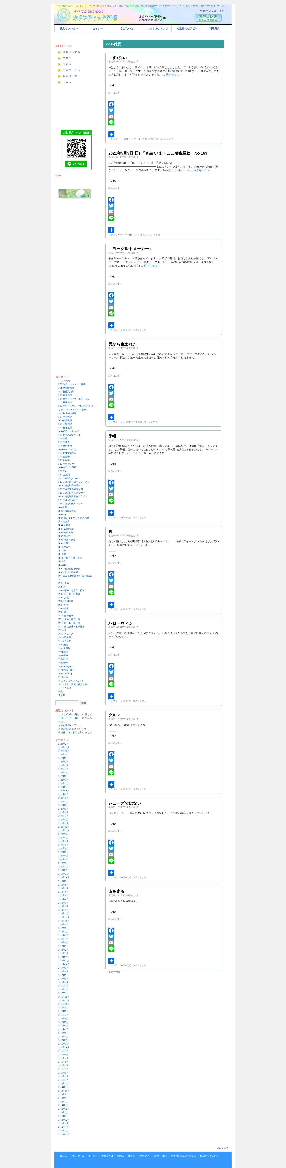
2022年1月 (63, 779)
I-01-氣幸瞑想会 (66, 388)
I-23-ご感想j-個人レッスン (71, 503)
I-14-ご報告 (64, 442)
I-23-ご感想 (64, 474)
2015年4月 (63, 1069)
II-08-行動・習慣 (66, 539)
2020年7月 (63, 845)
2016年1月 (63, 1036)
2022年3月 (63, 772)
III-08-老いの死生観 (68, 572)
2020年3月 (63, 859)
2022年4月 (63, 769)
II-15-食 (62, 561)
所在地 (131, 1155)
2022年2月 (63, 776)
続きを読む (174, 74)
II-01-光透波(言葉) (67, 511)
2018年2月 (63, 949)
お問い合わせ (160, 1155)
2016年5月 (63, 1022)
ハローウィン (120, 623)
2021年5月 (63, 808)
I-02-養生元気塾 (66, 391)
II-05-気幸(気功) (66, 529)
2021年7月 (63, 801)
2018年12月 (64, 913)
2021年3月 (63, 816)
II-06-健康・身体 (66, 532)
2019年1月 (63, 910)
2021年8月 (63, 798)
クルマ (114, 715)
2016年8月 (63, 1011)
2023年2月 (63, 743)
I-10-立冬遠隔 (65, 427)
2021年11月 (64, 787)
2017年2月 (63, 989)
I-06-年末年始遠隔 (67, 413)
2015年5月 (63, 1065)
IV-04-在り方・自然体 (69, 594)
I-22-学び (62, 471)
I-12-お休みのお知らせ (69, 435)
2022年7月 (63, 761)
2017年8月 (63, 971)
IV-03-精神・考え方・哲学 (71, 590)
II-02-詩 (62, 514)
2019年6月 (63, 892)
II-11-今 (62, 550)
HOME (63, 1155)
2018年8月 (63, 928)
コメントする (166, 139)
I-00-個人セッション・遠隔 (72, 384)
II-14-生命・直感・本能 (70, 557)
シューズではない (124, 803)
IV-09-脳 (62, 612)
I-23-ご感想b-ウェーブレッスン (74, 482)
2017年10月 (64, 964)
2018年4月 (63, 942)
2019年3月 (63, 903)
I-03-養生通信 (65, 395)
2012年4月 (63, 1127)
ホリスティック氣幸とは (100, 1155)
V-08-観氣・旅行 (66, 670)
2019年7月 (63, 888)
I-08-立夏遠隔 (65, 420)
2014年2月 (63, 1101)
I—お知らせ (64, 380)
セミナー (97, 28)
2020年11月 (64, 830)
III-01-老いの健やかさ (69, 568)
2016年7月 (63, 1015)
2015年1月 (63, 1080)
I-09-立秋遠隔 (65, 424)
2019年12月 (64, 870)
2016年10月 (64, 1004)
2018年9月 (63, 924)
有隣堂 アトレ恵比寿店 (70, 732)
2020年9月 (63, 837)
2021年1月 (63, 823)
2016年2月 (63, 1033)
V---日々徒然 (140, 139)
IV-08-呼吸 (63, 608)
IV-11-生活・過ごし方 (69, 619)
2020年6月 (63, 848)
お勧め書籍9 (64, 725)
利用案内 (214, 28)
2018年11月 (64, 917)
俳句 (60, 691)
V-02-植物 (63, 652)
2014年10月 (64, 1091)
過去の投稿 (114, 972)
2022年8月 (63, 758)
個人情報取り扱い (209, 1155)
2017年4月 (63, 982)
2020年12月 (64, 827)
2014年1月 (63, 1105)
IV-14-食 (62, 630)
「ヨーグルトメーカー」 (130, 248)
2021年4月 (63, 812)
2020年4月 (63, 855)
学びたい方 (126, 28)
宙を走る (116, 891)
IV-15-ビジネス (65, 633)
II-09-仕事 (63, 543)
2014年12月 (64, 1083)
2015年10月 (64, 1047)
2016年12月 (64, 997)
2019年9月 (63, 881)
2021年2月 (63, 819)
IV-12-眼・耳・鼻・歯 (69, 623)
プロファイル (77, 1155)
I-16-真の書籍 (65, 445)
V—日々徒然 (64, 641)
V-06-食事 (63, 662)
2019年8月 (63, 884)
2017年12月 (64, 957)
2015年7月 (63, 1058)
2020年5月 (63, 852)
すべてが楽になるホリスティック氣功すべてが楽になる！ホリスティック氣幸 (89, 14)
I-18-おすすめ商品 (67, 453)
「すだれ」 (118, 57)
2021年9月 (63, 794)
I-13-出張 (62, 438)
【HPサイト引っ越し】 (70, 714)
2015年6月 (63, 1062)
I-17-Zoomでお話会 (67, 449)
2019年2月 (63, 906)
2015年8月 (63, 1054)
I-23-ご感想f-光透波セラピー (72, 496)
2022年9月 (63, 754)
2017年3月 (63, 986)
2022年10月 (64, 751)
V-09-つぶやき (65, 673)
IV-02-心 (62, 587)
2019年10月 (64, 877)
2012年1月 (63, 1130)
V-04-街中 (126, 422)
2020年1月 (63, 866)
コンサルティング (157, 28)
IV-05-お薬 (63, 597)
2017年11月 (64, 960)
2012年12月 (64, 1119)
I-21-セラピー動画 (67, 467)
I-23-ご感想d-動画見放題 (70, 489)
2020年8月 (63, 841)
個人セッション (69, 28)
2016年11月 (64, 1000)
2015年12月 (64, 1040)
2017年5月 (63, 978)
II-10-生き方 (64, 547)
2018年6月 (63, 935)
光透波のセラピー (187, 28)
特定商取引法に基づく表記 (183, 1155)
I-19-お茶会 (64, 456)
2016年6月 (63, 1018)
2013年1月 (63, 1116)
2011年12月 (64, 1134)
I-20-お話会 (64, 460)
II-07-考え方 (64, 536)
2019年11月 (64, 874)
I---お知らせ (127, 139)
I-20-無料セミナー (67, 463)
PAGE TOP (222, 1148)
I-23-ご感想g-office (67, 500)
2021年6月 (63, 805)
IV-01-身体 (63, 583)
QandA (120, 1155)
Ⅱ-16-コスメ (64, 688)
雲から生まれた (122, 344)
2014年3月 (63, 1098)
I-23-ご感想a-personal (68, 478)
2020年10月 (64, 834)
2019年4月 (63, 899)
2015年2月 (63, 1076)
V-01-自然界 (64, 648)
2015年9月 (63, 1051)
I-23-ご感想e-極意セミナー (71, 492)
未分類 (61, 695)
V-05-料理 (63, 659)
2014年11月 (64, 1087)
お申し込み (144, 1155)
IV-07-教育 (63, 605)
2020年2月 (63, 863)
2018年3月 (63, 946)
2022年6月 (63, 765)
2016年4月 (63, 1025)
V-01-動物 (63, 644)
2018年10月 (64, 921)
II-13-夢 (62, 554)
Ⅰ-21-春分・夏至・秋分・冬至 (73, 684)
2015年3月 (63, 1073)
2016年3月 (63, 1029)
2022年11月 (64, 747)
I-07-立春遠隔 (65, 417)
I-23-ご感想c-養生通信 (69, 485)
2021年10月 (64, 790)
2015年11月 (64, 1043)
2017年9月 (63, 968)
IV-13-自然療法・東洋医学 (71, 626)
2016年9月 (63, 1007)
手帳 (112, 436)
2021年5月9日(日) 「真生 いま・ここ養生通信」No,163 (157, 153)
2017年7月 (63, 975)
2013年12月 (64, 1109)
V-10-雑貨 (153, 139)
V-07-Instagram (65, 666)
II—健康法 (63, 507)
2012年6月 (63, 1123)
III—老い (62, 565)
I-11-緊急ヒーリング (68, 431)
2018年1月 (63, 953)
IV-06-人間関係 (65, 601)
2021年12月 (64, 783)
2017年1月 (63, 993)
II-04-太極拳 (64, 525)
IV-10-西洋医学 (65, 615)
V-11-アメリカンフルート (71, 681)
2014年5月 (63, 1094)
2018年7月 (63, 931)
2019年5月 (63, 895)
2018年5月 (63, 939)
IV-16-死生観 (64, 637)
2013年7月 (63, 1112)
